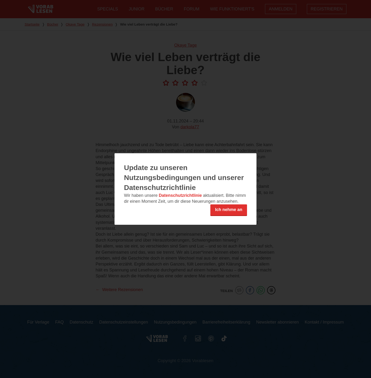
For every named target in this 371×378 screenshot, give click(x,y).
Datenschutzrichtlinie (180, 195)
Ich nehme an (228, 209)
